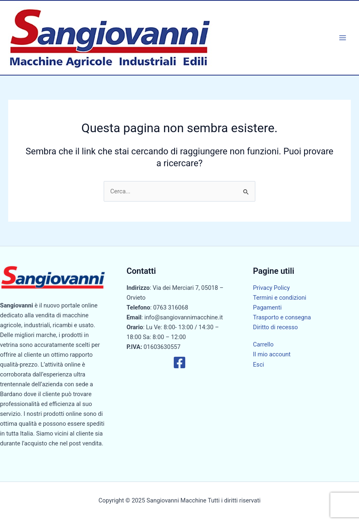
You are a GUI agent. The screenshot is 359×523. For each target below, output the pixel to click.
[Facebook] (179, 362)
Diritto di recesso (275, 327)
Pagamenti (267, 307)
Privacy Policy (271, 287)
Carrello (263, 344)
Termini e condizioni (279, 297)
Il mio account (272, 354)
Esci (258, 364)
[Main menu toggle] (342, 38)
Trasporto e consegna (282, 317)
